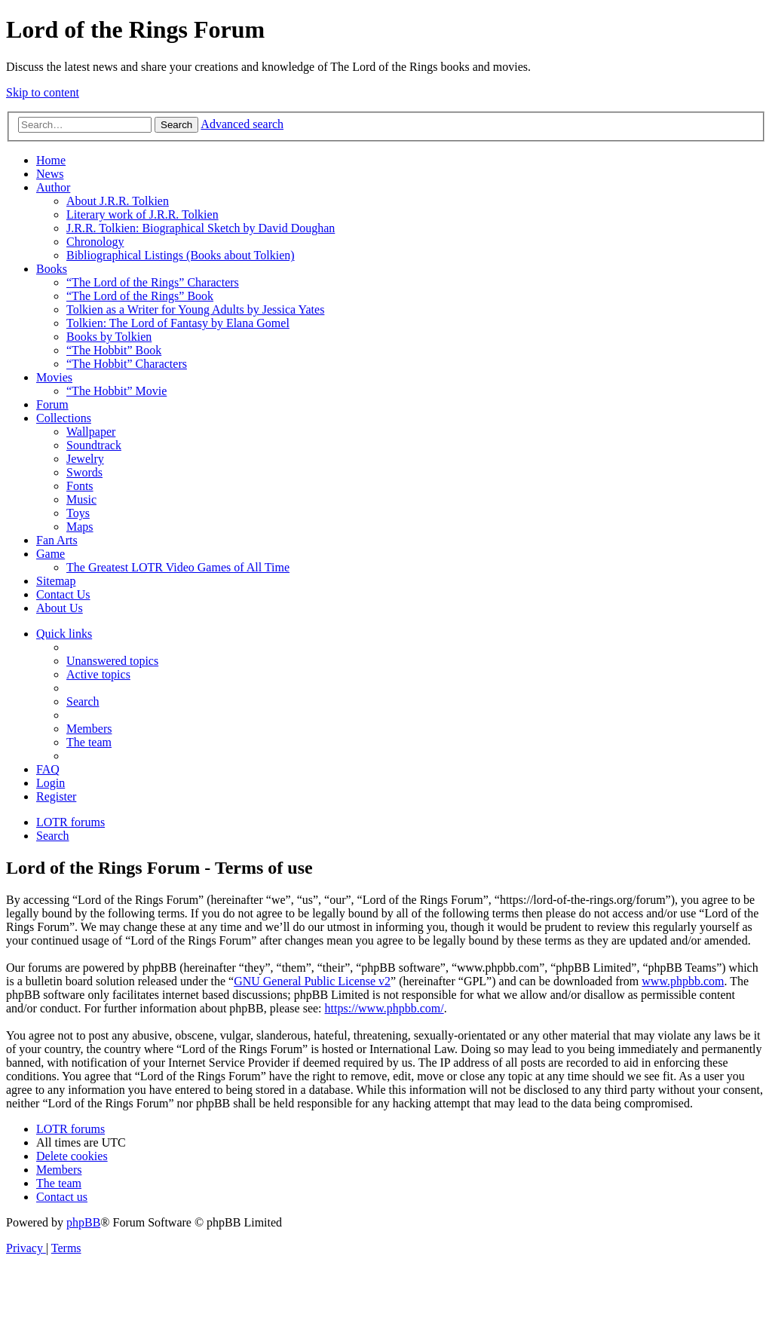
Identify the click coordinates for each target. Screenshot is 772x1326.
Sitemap (55, 580)
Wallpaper (90, 431)
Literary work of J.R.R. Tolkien (142, 214)
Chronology (95, 241)
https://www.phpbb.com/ (384, 1008)
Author (53, 187)
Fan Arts (57, 540)
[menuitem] (112, 660)
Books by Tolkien (109, 336)
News (49, 173)
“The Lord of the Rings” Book (139, 295)
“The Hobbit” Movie (116, 390)
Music (81, 499)
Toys (78, 513)
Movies (54, 377)
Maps (79, 526)
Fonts (79, 485)
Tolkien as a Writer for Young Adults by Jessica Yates (195, 309)
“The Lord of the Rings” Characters (152, 282)
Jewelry (85, 458)
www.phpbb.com (683, 981)
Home (51, 160)
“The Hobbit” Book (113, 350)
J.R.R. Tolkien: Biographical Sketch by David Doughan (200, 228)
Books (51, 268)
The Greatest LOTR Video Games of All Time (178, 567)
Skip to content (42, 92)
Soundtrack (93, 445)
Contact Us (63, 594)
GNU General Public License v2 (312, 981)
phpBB (83, 1222)
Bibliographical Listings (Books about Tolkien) (180, 255)
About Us (59, 608)
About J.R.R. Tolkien (117, 200)
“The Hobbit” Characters (126, 363)
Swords (84, 472)
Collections (63, 418)
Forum (52, 404)
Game (50, 553)
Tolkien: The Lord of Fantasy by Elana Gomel (178, 323)
